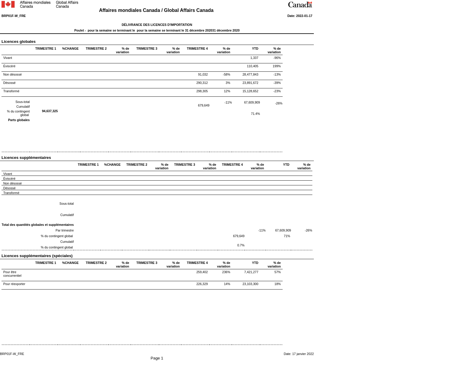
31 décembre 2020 (226, 30)
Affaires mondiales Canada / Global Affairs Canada (157, 10)
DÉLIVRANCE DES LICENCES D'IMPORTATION (157, 24)
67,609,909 (252, 102)
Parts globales (19, 120)
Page (156, 358)
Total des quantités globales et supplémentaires (38, 224)
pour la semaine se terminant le (111, 30)
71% (287, 236)
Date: (291, 16)
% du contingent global (57, 236)
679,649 (204, 105)
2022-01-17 (304, 16)
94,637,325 (50, 111)
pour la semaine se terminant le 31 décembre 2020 (174, 30)
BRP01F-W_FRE (13, 16)
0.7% (240, 245)
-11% (228, 102)
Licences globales (31, 41)
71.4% (255, 113)
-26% (278, 103)
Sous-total (22, 102)
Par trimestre (65, 230)
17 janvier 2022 (303, 354)
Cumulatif (23, 106)
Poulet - (80, 30)
